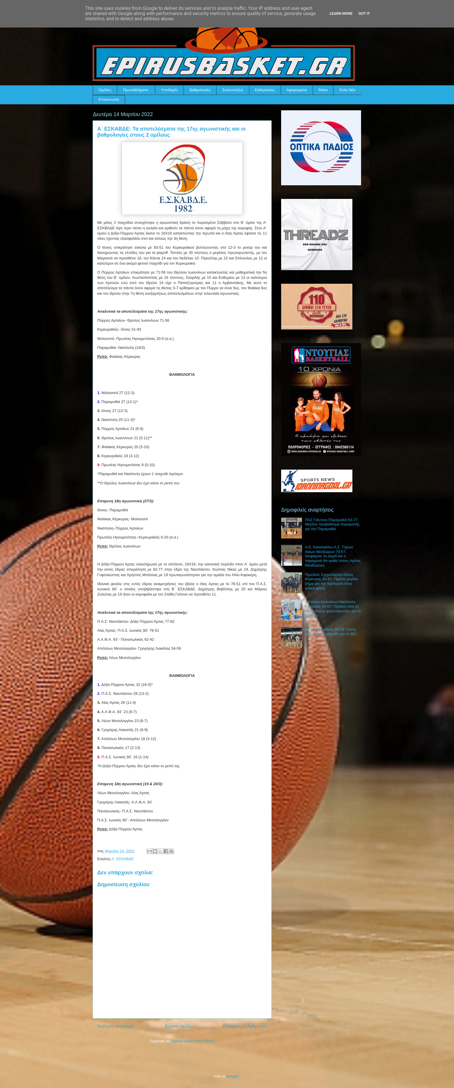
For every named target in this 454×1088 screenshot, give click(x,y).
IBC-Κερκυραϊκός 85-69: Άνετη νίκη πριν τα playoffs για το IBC (330, 631)
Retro (323, 90)
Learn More (341, 13)
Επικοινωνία (109, 99)
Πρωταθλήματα (135, 90)
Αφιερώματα (296, 90)
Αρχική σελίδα (179, 1026)
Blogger (232, 1076)
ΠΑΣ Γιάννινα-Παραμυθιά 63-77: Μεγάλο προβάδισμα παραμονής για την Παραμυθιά (332, 524)
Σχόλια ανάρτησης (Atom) (193, 1041)
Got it (364, 13)
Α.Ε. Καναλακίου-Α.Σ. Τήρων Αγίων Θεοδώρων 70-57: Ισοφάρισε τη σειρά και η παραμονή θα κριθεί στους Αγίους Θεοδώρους (333, 556)
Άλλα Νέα (347, 90)
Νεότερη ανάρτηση (116, 1026)
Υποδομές (169, 90)
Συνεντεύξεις (233, 90)
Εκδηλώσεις (265, 90)
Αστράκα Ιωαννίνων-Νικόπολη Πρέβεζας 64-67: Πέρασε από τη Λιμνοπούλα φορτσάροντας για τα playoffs (333, 609)
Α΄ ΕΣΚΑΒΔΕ (122, 859)
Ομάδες (105, 90)
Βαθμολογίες (200, 90)
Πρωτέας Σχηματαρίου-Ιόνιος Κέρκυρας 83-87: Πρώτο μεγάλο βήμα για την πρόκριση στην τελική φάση (331, 581)
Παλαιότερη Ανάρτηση (245, 1026)
